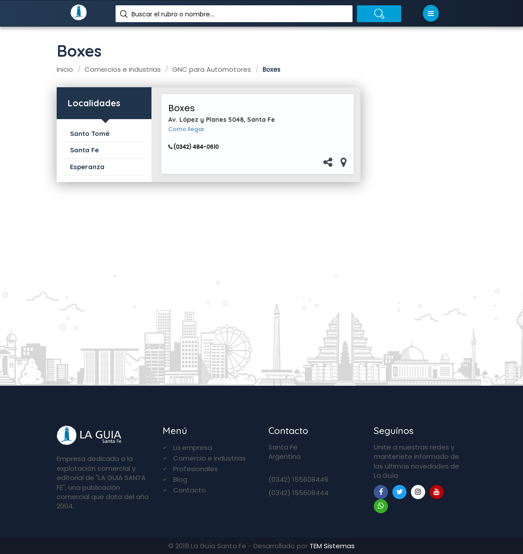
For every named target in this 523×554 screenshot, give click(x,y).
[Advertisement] (420, 226)
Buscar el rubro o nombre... (173, 14)
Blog (180, 479)
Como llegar (186, 129)
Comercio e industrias (209, 458)
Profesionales (195, 468)
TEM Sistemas (332, 545)
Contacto (189, 490)
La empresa (192, 447)
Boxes (181, 108)
